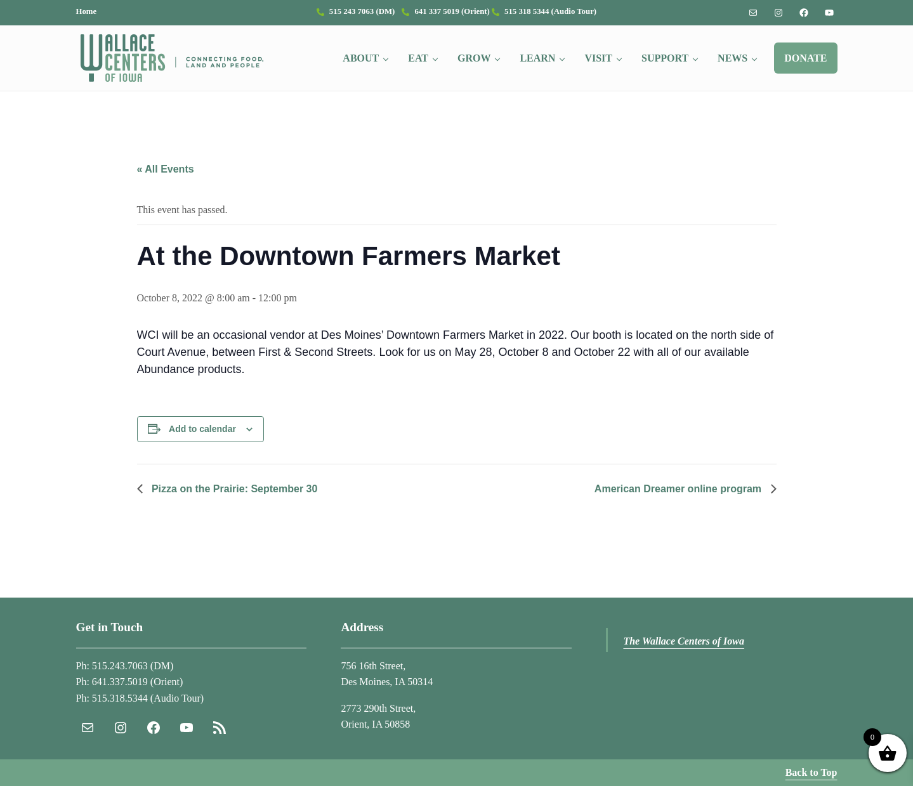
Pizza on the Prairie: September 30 (233, 488)
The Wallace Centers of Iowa (683, 641)
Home (86, 11)
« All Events (165, 169)
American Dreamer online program (679, 488)
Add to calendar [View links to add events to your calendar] (202, 429)
